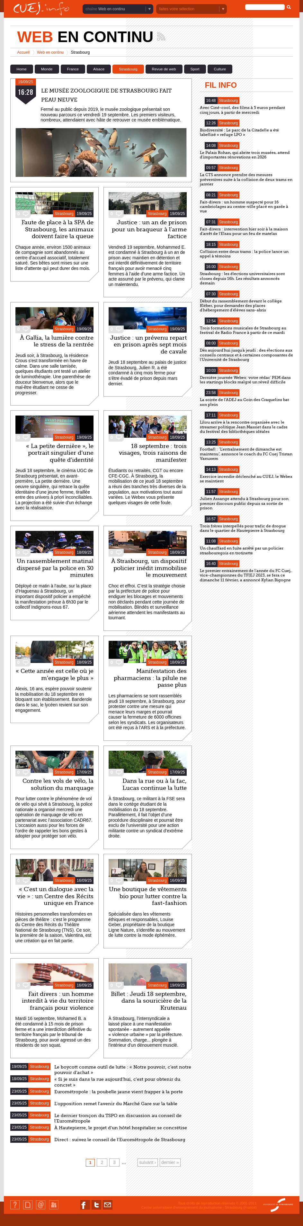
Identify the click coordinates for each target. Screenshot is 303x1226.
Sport (195, 69)
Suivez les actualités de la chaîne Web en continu (161, 36)
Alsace (98, 69)
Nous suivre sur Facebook (85, 1209)
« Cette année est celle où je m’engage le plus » (55, 674)
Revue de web (164, 69)
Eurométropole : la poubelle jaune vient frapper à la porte (118, 1092)
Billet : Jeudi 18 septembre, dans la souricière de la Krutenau (149, 1001)
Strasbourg (128, 69)
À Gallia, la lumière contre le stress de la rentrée (57, 341)
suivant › (147, 1162)
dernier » (170, 1162)
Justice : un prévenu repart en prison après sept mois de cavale (148, 345)
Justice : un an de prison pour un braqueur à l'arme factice (149, 229)
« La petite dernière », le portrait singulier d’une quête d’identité (60, 453)
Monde (47, 69)
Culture (220, 69)
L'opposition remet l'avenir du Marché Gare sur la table (115, 1103)
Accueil (23, 52)
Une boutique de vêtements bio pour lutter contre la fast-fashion (148, 896)
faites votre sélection (176, 9)
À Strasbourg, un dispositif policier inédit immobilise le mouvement (149, 568)
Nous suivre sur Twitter (96, 1209)
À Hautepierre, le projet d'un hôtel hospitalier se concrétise (120, 1128)
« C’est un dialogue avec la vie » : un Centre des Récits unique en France (55, 896)
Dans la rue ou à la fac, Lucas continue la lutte (154, 784)
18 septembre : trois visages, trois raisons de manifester (153, 453)
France (73, 69)
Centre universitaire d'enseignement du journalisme (181, 1207)
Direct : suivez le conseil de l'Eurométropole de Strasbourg (119, 1139)
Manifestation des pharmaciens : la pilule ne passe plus (150, 678)
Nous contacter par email (107, 1209)
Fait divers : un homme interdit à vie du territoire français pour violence (58, 1001)
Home (22, 69)
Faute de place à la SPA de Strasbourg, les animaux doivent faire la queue (58, 229)
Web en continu (111, 9)
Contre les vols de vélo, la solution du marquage (58, 784)
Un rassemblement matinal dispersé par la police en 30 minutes (55, 568)
